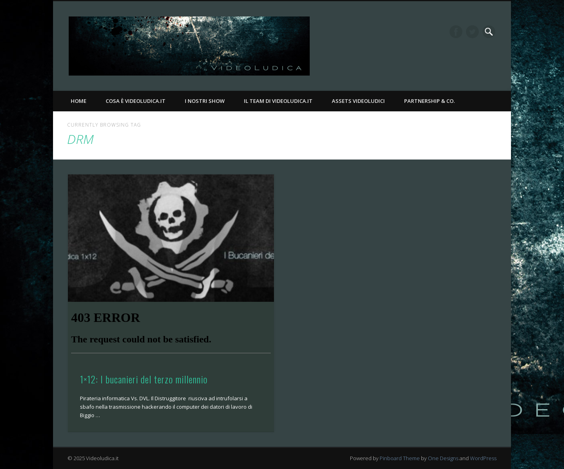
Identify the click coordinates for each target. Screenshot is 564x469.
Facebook (456, 31)
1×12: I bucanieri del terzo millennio (144, 379)
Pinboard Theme (400, 458)
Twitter (472, 31)
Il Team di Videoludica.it (278, 100)
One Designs (443, 458)
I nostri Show (205, 100)
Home (78, 100)
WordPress (483, 458)
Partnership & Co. (429, 100)
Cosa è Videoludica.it (136, 100)
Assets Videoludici (358, 100)
